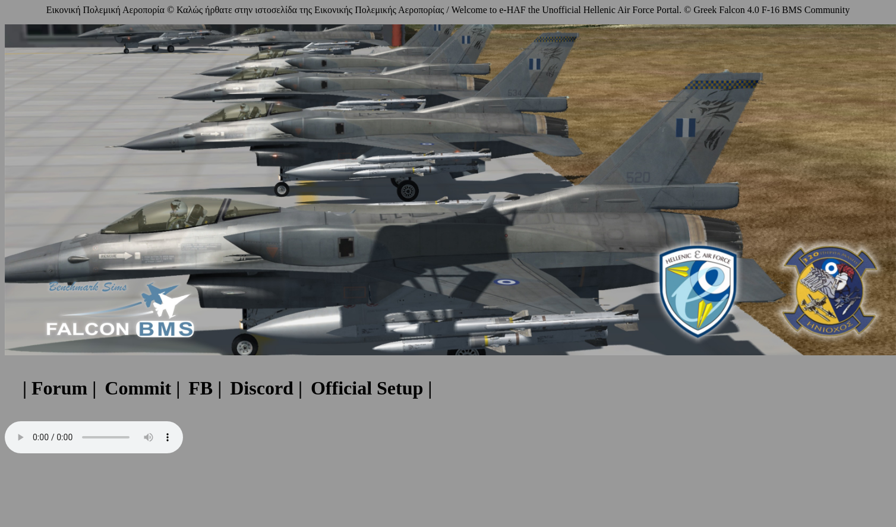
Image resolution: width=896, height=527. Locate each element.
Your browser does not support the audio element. (94, 437)
